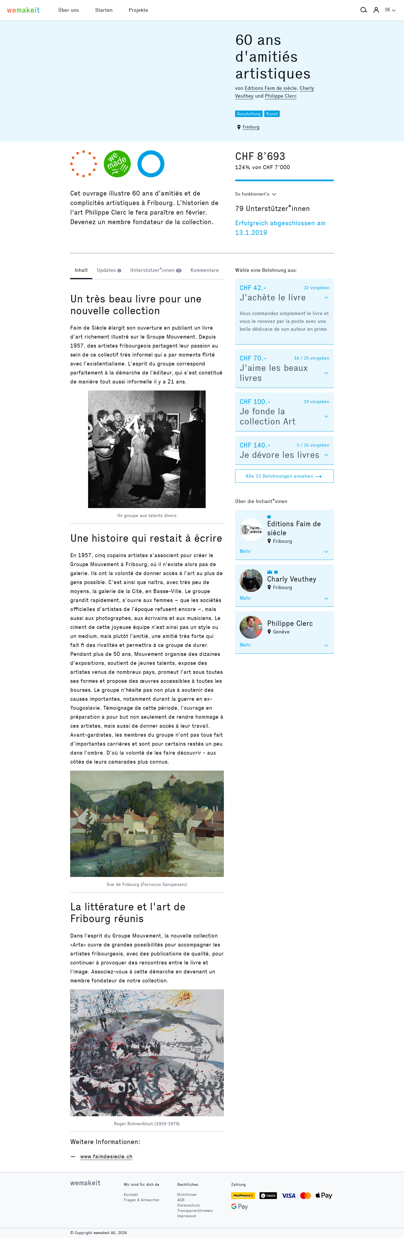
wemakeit (85, 1182)
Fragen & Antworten (141, 1200)
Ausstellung (249, 113)
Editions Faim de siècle (271, 88)
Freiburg (251, 127)
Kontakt (131, 1194)
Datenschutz (188, 1205)
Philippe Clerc (281, 96)
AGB (181, 1200)
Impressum (186, 1216)
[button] (364, 10)
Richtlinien (187, 1194)
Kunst (272, 113)
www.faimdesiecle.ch (106, 1156)
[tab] (81, 270)
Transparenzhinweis (195, 1210)
